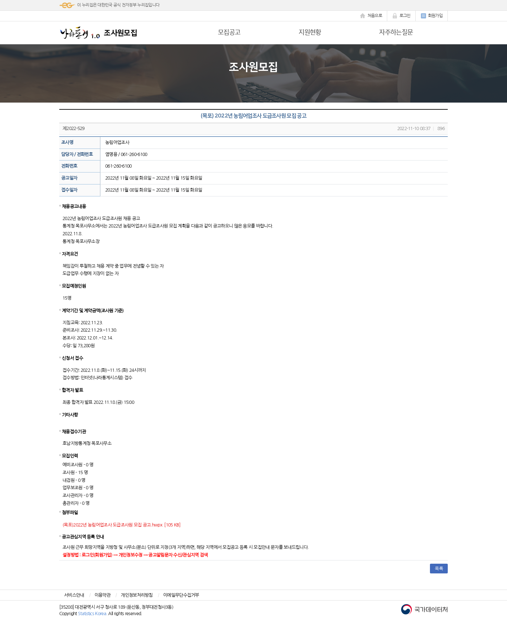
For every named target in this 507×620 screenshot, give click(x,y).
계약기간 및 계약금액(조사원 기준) (93, 310)
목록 (439, 568)
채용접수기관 (74, 431)
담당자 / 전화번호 (77, 154)
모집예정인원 (74, 286)
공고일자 (69, 178)
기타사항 (70, 415)
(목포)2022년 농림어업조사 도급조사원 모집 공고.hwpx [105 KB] (121, 525)
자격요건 (70, 254)
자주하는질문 (396, 32)
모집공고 (229, 32)
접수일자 (69, 190)
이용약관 (102, 595)
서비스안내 (74, 595)
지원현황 (310, 32)
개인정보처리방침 (136, 595)
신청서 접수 (72, 358)
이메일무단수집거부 (181, 595)
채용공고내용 (74, 206)
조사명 (67, 142)
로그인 (401, 16)
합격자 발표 (72, 390)
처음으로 (371, 16)
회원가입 (432, 16)
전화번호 (69, 166)
